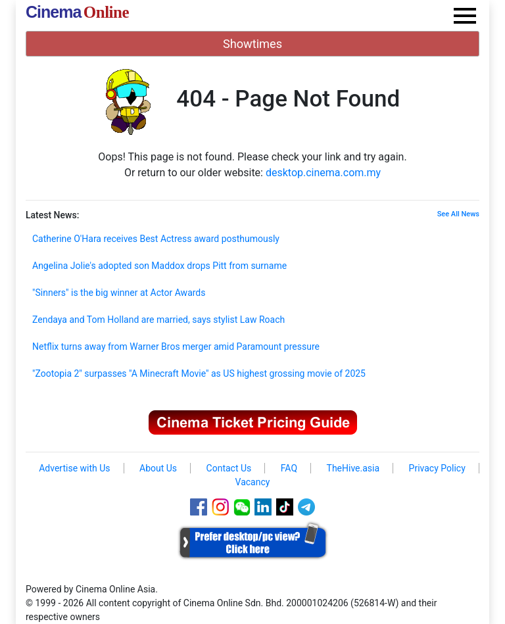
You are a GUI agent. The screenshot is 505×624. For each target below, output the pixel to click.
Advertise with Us (74, 468)
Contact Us (229, 468)
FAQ (289, 468)
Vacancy (252, 482)
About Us (158, 468)
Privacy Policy (437, 468)
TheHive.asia (353, 468)
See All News (458, 214)
